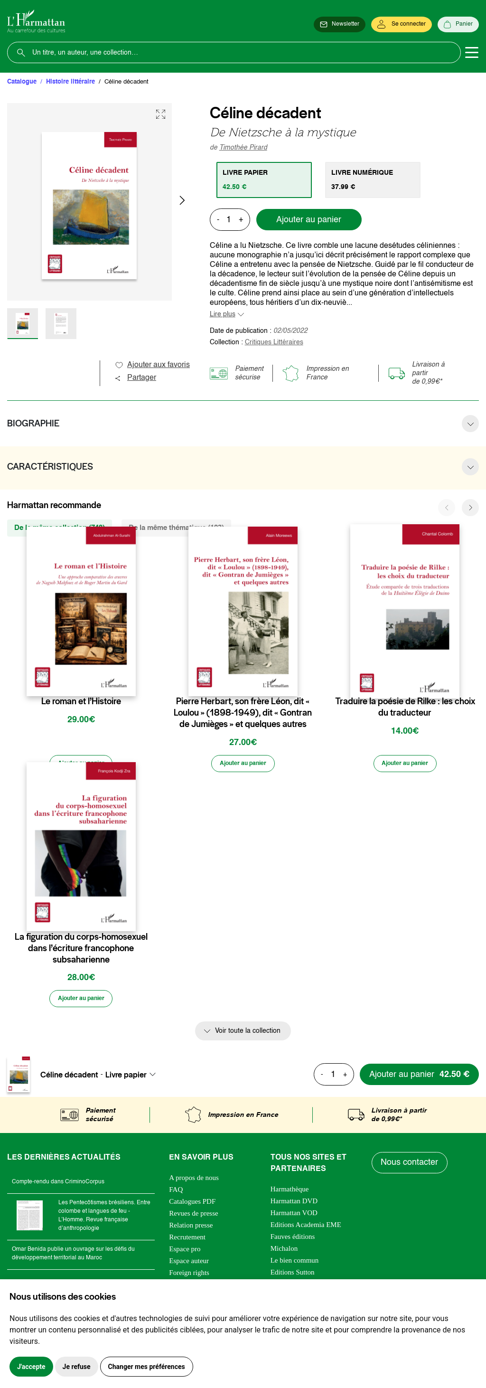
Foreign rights (189, 1275)
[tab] (265, 180)
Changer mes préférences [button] (146, 1366)
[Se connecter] (401, 24)
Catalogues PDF (192, 1204)
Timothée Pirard (243, 147)
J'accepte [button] (31, 1366)
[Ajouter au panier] (81, 764)
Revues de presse (193, 1216)
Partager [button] (135, 378)
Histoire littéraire (70, 82)
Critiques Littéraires (274, 342)
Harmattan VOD (294, 1215)
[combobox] (133, 1077)
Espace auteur (189, 1263)
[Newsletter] (339, 24)
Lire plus (222, 314)
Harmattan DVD (294, 1204)
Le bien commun (295, 1263)
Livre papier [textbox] (126, 1077)
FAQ (176, 1192)
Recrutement (187, 1240)
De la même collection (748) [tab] (59, 527)
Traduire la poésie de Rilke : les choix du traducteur (405, 707)
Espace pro (184, 1252)
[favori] (130, 683)
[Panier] (458, 24)
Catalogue (22, 82)
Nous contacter (410, 1165)
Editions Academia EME (306, 1227)
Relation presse (191, 1228)
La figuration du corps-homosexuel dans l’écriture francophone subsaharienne (81, 950)
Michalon (284, 1251)
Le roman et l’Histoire (81, 701)
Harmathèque (290, 1192)
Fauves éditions (293, 1239)
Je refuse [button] (77, 1366)
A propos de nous (194, 1180)
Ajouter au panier (308, 220)
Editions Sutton (293, 1275)
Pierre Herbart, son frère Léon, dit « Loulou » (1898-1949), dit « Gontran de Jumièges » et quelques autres (243, 713)
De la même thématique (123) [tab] (176, 527)
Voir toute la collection (247, 1034)
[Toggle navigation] (472, 53)
